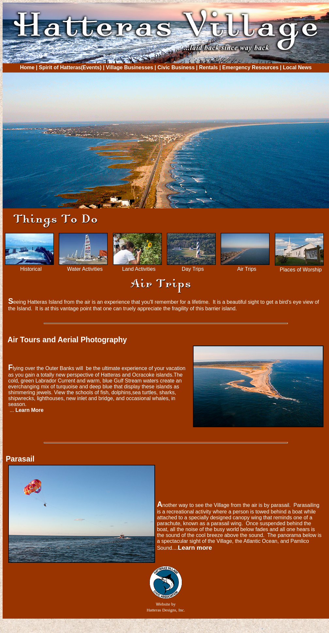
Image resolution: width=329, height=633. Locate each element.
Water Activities (85, 269)
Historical (31, 269)
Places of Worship (301, 269)
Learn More (29, 410)
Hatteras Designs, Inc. (166, 610)
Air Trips (247, 269)
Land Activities (138, 269)
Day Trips (193, 269)
